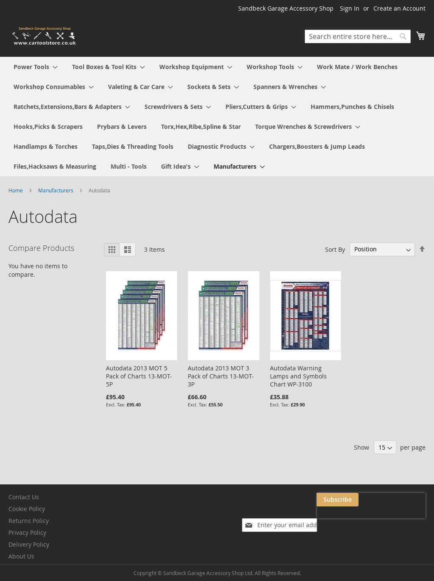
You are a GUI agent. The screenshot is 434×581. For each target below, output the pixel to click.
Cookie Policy (26, 509)
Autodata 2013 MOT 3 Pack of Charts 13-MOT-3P (221, 376)
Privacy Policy (27, 532)
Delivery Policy (28, 544)
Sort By (335, 249)
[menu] (217, 116)
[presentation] (341, 519)
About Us (21, 556)
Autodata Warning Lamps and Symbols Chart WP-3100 (298, 376)
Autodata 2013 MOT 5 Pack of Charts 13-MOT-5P (139, 376)
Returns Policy (28, 521)
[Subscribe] (405, 499)
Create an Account (399, 8)
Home (16, 190)
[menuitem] (35, 67)
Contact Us (23, 497)
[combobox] (358, 36)
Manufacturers (56, 190)
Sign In (349, 8)
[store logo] (44, 36)
